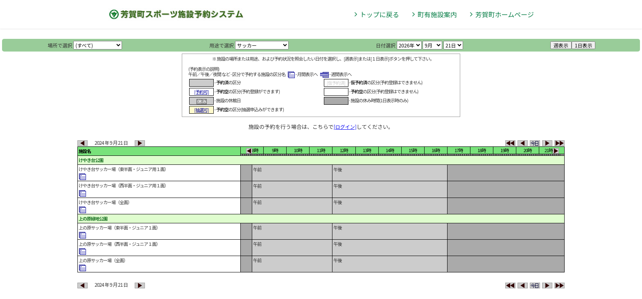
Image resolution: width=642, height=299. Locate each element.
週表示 (561, 45)
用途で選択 (221, 45)
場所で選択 (60, 45)
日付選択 (386, 45)
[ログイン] (345, 126)
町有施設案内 (437, 14)
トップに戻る (379, 14)
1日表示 (583, 45)
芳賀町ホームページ (504, 14)
